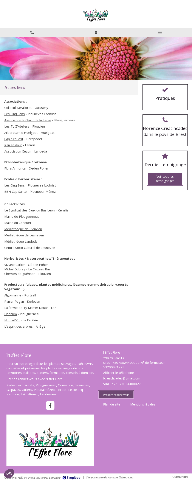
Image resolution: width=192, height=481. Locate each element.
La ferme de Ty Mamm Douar (26, 307)
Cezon (26, 151)
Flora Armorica (15, 168)
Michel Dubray (14, 269)
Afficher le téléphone (118, 372)
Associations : (15, 101)
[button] (9, 474)
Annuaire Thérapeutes (121, 477)
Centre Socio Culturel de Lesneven (29, 247)
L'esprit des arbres (18, 326)
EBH (7, 191)
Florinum (10, 314)
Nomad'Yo (12, 320)
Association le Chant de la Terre (27, 120)
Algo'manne (12, 295)
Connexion (180, 476)
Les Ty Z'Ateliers (17, 126)
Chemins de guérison (19, 273)
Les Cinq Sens (14, 114)
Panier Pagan (14, 301)
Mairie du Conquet (17, 222)
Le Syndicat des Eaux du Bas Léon (29, 210)
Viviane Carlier (14, 264)
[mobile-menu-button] (160, 32)
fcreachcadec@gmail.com (121, 378)
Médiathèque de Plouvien (23, 229)
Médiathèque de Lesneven (24, 235)
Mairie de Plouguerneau (21, 216)
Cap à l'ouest (13, 139)
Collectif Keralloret (18, 107)
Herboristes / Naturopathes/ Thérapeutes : (39, 258)
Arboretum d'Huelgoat (21, 132)
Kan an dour (13, 145)
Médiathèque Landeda (20, 241)
